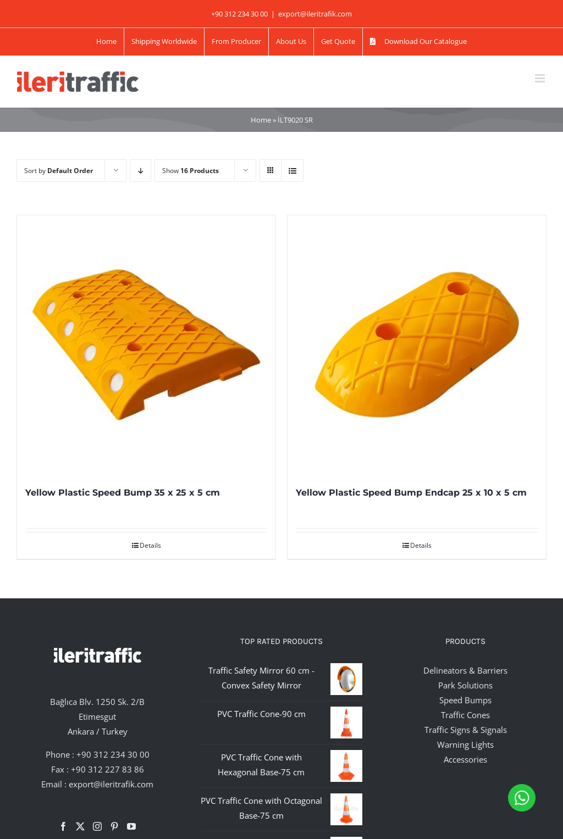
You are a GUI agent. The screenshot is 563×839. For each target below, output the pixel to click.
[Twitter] (80, 826)
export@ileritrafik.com (315, 14)
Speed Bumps (465, 699)
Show (190, 170)
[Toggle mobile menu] (541, 78)
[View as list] (292, 170)
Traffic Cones (465, 714)
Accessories (465, 759)
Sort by (58, 170)
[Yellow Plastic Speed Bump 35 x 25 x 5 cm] (146, 344)
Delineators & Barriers (465, 670)
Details (150, 545)
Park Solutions (465, 685)
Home (261, 120)
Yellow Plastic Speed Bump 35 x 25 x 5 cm (122, 492)
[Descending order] (140, 170)
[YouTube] (131, 826)
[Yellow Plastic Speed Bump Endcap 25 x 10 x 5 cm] (417, 344)
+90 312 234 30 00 (113, 754)
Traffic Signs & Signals (465, 729)
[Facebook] (63, 826)
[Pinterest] (114, 826)
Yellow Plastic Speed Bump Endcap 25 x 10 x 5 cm (411, 492)
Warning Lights (465, 744)
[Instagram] (97, 826)
